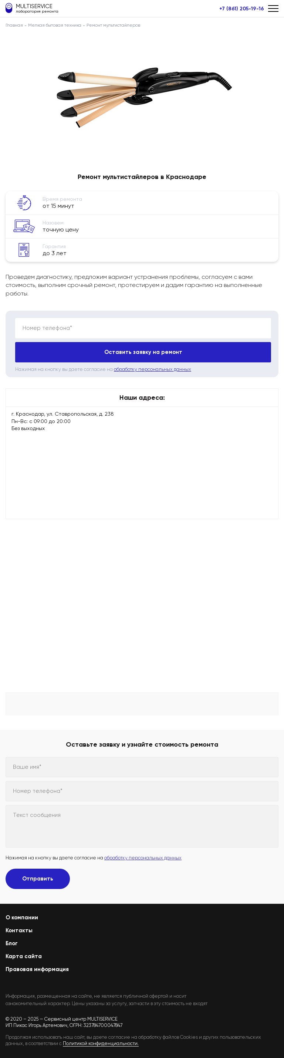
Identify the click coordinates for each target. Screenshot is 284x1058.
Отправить (37, 878)
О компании (22, 917)
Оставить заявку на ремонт (143, 352)
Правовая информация (37, 969)
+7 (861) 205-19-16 (241, 8)
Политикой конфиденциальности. (101, 1043)
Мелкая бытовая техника (54, 25)
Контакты (19, 930)
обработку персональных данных (152, 369)
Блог (12, 943)
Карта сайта (24, 956)
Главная (14, 25)
